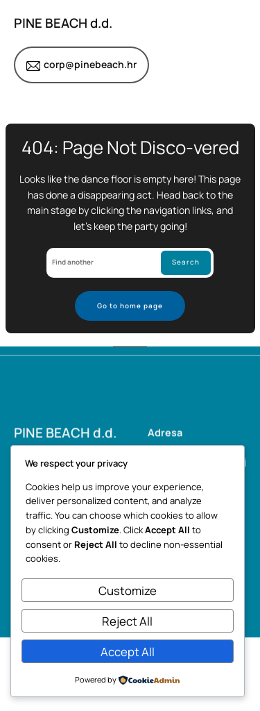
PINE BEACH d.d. (63, 23)
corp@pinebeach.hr (90, 64)
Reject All (127, 621)
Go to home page (130, 305)
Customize (127, 591)
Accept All (128, 652)
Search (186, 262)
